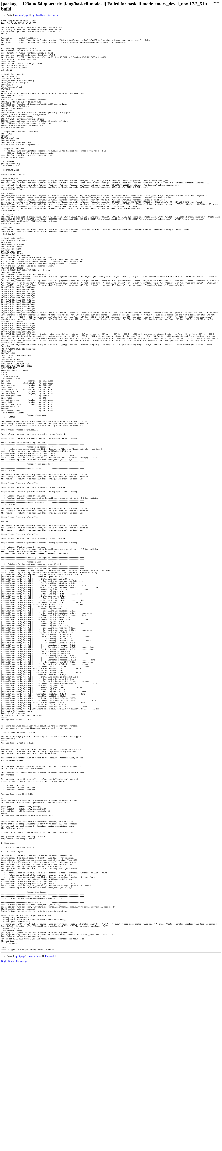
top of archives (38, 15)
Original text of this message (14, 1146)
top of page (20, 1141)
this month (53, 15)
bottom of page (21, 15)
